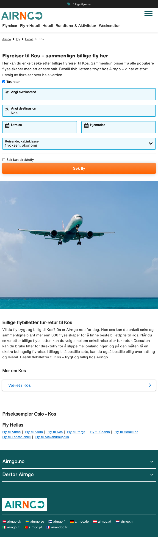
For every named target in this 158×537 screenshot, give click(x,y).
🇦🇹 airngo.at (102, 521)
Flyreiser (9, 25)
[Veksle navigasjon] (148, 13)
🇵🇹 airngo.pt (33, 527)
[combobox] (82, 96)
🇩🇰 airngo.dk (11, 521)
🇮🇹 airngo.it (10, 527)
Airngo (6, 39)
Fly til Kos (55, 431)
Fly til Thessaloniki (16, 436)
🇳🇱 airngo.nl (124, 521)
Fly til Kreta (34, 431)
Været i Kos (19, 385)
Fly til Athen (11, 431)
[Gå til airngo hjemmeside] (21, 15)
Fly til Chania (100, 431)
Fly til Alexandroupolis (52, 436)
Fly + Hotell (30, 25)
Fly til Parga (76, 431)
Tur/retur (11, 81)
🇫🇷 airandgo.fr (56, 527)
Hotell (47, 25)
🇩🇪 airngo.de (79, 521)
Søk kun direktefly (18, 159)
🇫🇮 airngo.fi (57, 521)
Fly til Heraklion (126, 431)
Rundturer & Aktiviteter (75, 25)
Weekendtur (109, 25)
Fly (18, 39)
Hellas (29, 39)
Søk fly (79, 168)
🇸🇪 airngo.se (34, 521)
